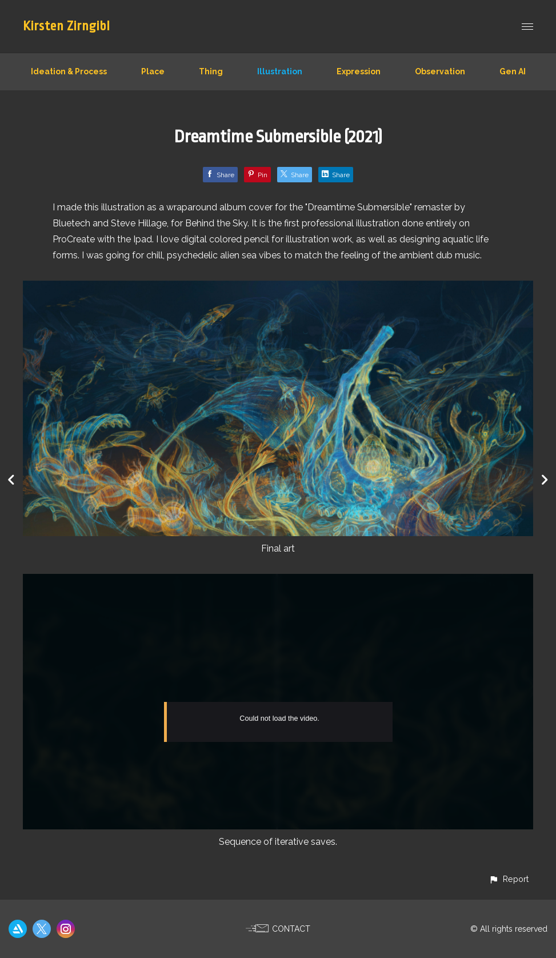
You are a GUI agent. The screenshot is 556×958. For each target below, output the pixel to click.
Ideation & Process (69, 71)
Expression (359, 71)
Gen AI (512, 71)
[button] (508, 879)
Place (153, 71)
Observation (440, 71)
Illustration (279, 71)
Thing (211, 71)
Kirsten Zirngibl (66, 26)
